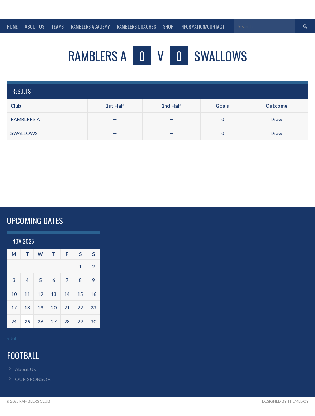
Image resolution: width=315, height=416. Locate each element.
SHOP (168, 26)
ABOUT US (34, 26)
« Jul (11, 338)
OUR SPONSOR (33, 379)
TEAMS (57, 26)
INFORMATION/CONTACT (202, 26)
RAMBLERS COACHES (136, 26)
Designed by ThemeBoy (285, 401)
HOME (12, 26)
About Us (25, 369)
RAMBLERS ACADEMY (90, 26)
